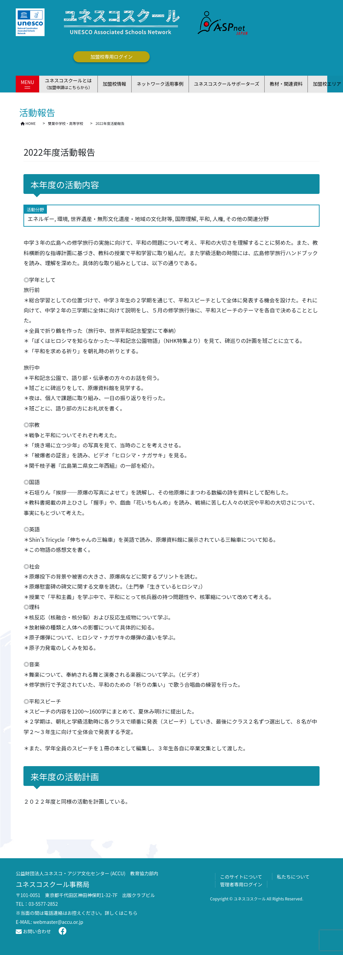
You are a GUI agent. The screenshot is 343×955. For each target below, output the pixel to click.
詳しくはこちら (121, 912)
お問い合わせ (33, 931)
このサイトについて (241, 876)
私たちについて (293, 876)
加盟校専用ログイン (111, 56)
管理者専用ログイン (241, 884)
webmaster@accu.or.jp (58, 922)
